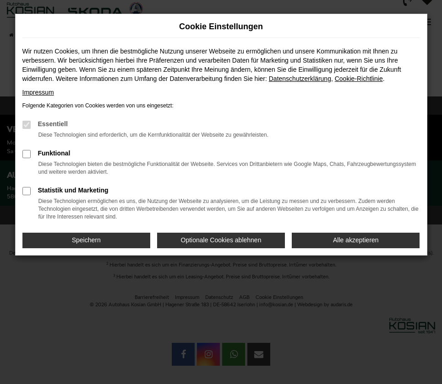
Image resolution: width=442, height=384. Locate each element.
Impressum (38, 92)
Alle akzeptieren (356, 240)
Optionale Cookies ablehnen (221, 240)
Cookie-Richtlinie (359, 78)
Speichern (86, 240)
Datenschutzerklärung (300, 78)
